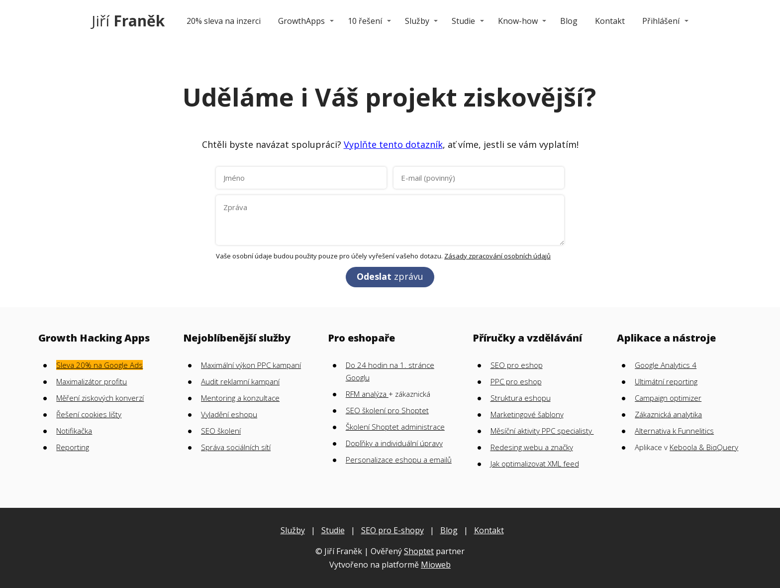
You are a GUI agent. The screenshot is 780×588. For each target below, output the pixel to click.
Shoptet (419, 551)
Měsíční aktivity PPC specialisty (542, 431)
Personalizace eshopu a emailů (399, 460)
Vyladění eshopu (229, 414)
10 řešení (365, 20)
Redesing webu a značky (531, 447)
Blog (569, 20)
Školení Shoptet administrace (395, 427)
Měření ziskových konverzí (100, 398)
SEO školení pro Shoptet (387, 410)
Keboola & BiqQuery (704, 447)
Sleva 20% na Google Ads (99, 365)
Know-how (518, 20)
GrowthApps (301, 20)
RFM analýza (367, 394)
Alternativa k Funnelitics (674, 431)
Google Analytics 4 (665, 365)
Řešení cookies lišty (88, 414)
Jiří (128, 20)
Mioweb (436, 564)
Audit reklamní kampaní (240, 381)
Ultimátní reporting (666, 381)
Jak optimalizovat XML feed (534, 464)
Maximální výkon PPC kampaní (251, 365)
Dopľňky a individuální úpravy (394, 443)
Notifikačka (74, 431)
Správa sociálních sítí (236, 447)
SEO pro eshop (516, 365)
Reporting (72, 447)
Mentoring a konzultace (240, 398)
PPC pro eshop (516, 381)
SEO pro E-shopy (392, 530)
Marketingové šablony (527, 414)
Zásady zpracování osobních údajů (497, 255)
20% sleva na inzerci (224, 20)
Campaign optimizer (668, 398)
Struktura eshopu (520, 398)
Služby (417, 20)
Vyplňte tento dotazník (393, 144)
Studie (463, 20)
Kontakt (610, 20)
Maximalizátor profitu (91, 381)
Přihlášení (661, 20)
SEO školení (221, 431)
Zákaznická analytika (668, 414)
